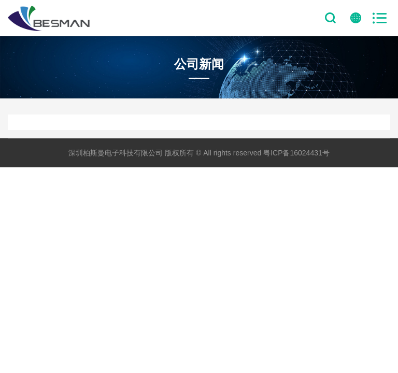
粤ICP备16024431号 (296, 153)
